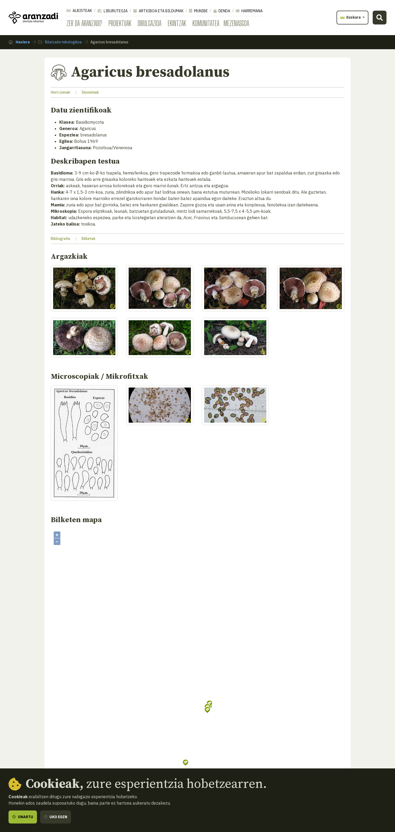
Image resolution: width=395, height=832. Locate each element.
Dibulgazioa (149, 23)
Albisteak (79, 10)
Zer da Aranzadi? (84, 23)
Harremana (249, 11)
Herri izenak (60, 92)
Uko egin (55, 816)
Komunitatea (205, 23)
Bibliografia (60, 238)
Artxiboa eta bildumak (158, 11)
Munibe (198, 11)
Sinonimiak (90, 92)
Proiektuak (119, 23)
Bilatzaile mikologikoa (60, 42)
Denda (221, 11)
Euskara (351, 17)
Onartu (22, 816)
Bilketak (88, 238)
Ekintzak (177, 23)
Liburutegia (113, 11)
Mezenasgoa (236, 23)
